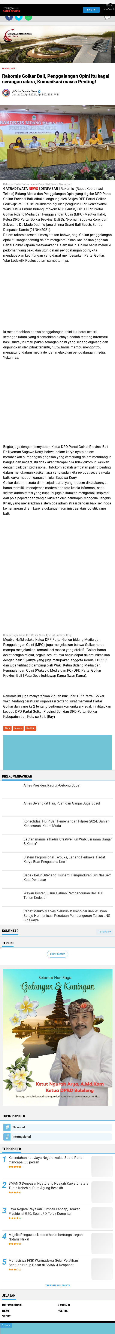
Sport (6, 1316)
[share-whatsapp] (28, 17)
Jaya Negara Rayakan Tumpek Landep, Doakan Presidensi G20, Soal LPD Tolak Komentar (45, 1211)
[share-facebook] (9, 17)
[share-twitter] (18, 17)
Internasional (22, 1136)
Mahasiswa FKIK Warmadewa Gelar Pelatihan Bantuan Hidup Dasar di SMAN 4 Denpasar (43, 1262)
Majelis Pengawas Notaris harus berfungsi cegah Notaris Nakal (46, 1237)
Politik (30, 728)
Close (6, 1325)
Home (5, 68)
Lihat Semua (57, 954)
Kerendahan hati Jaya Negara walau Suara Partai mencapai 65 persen (46, 1160)
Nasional (19, 1127)
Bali (13, 68)
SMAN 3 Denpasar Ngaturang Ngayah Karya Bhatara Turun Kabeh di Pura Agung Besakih (48, 1185)
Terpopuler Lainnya (57, 1285)
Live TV (90, 9)
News (18, 728)
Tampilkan (104, 931)
